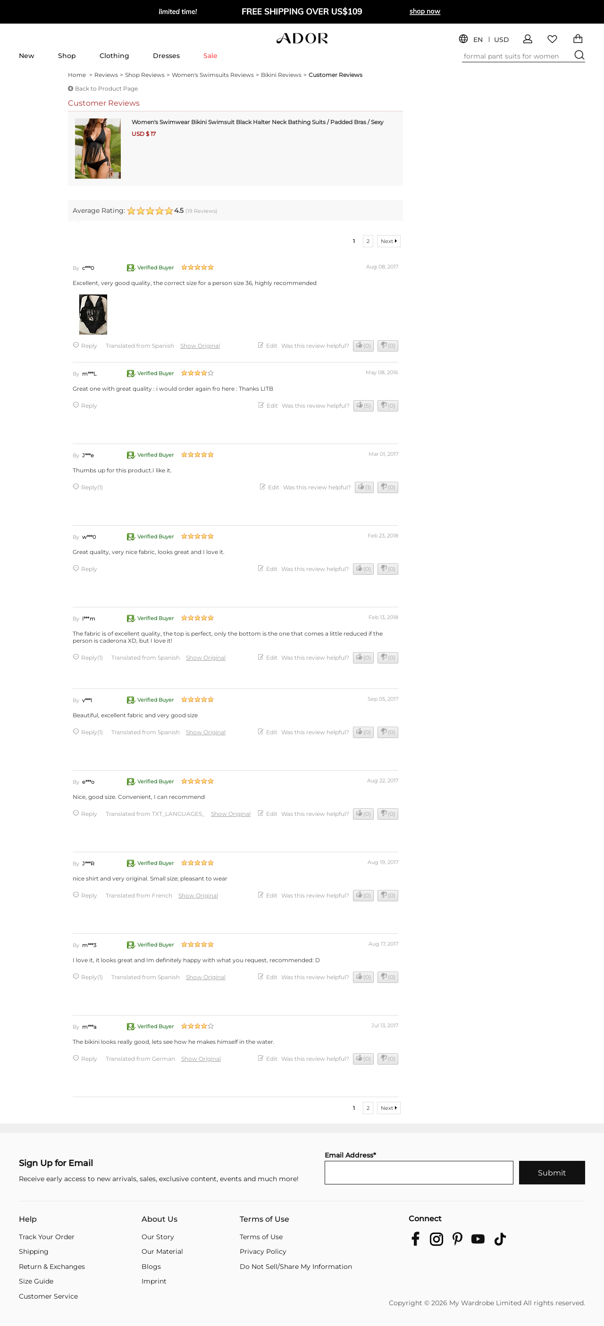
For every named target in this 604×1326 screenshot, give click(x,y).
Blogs (151, 1267)
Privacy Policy (263, 1252)
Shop (67, 55)
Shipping (34, 1252)
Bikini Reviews (284, 75)
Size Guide (36, 1281)
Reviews (108, 75)
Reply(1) (92, 487)
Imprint (154, 1281)
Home (80, 75)
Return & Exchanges (52, 1267)
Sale (210, 55)
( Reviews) (201, 211)
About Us (159, 1220)
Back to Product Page (106, 88)
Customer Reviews (335, 74)
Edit (271, 345)
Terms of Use (264, 1220)
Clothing (114, 55)
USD (501, 40)
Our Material (162, 1252)
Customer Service (48, 1296)
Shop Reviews (147, 75)
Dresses (166, 55)
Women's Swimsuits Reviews (215, 75)
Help (28, 1220)
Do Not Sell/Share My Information (296, 1267)
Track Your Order (47, 1237)
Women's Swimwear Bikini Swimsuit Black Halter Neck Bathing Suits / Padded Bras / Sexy (258, 122)
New (26, 55)
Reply (89, 345)
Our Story (158, 1237)
